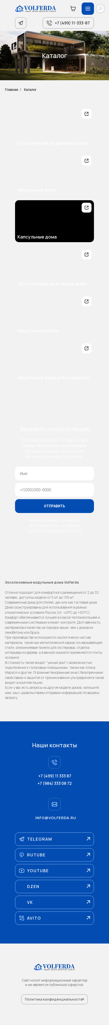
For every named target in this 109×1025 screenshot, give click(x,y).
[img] (54, 127)
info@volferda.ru (55, 817)
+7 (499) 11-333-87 (72, 23)
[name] (54, 473)
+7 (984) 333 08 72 (54, 783)
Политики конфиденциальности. (55, 530)
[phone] (54, 490)
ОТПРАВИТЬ (54, 506)
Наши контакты (54, 745)
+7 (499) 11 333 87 (54, 776)
